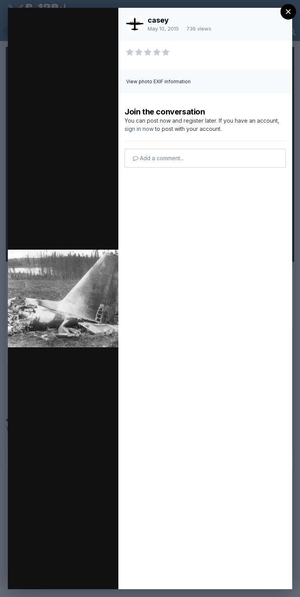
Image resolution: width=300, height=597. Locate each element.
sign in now (139, 128)
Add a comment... (158, 158)
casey (158, 20)
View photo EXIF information (158, 81)
